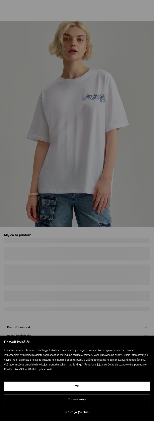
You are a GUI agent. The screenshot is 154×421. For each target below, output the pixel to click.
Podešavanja (77, 399)
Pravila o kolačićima (15, 369)
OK (77, 386)
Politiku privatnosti (40, 369)
